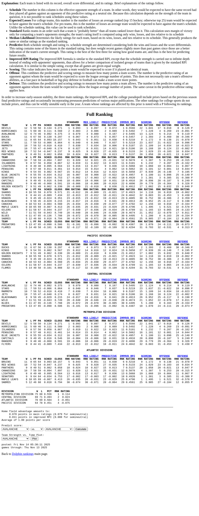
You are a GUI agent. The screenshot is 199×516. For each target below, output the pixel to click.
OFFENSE (164, 122)
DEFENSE (182, 122)
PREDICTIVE (109, 122)
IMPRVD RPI (127, 122)
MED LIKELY (91, 122)
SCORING (146, 122)
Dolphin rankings (23, 511)
